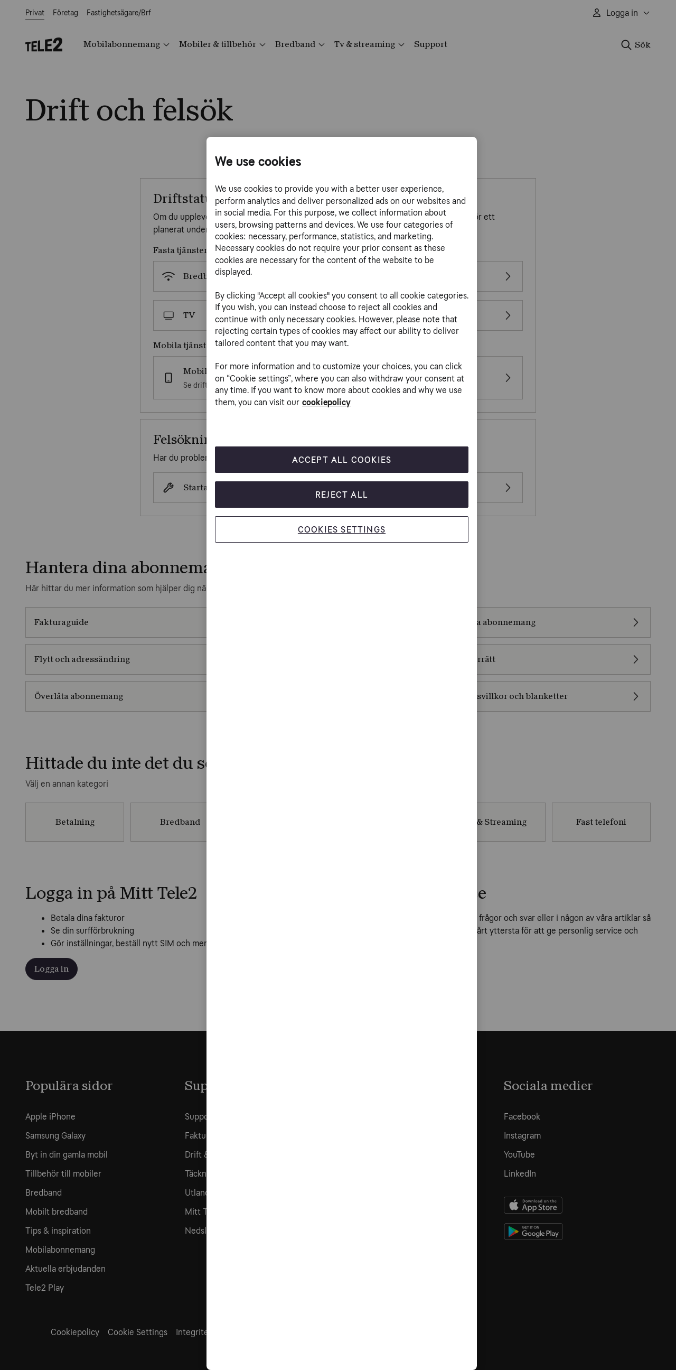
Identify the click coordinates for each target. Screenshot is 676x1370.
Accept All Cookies (342, 459)
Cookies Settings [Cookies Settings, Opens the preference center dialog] (342, 529)
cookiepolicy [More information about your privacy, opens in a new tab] (326, 402)
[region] (341, 753)
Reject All (341, 494)
